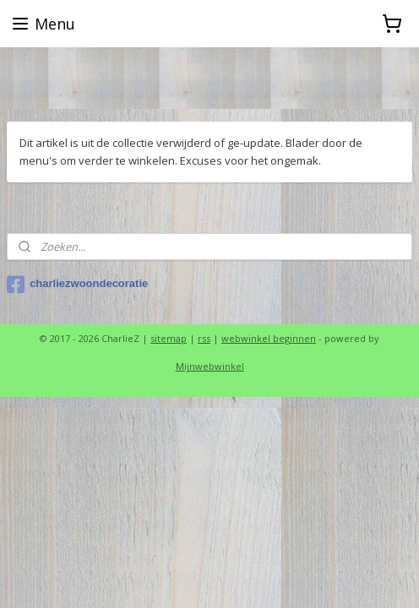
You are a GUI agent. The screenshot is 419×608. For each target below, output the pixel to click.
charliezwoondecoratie (77, 284)
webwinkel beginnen (268, 338)
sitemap (168, 338)
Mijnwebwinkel (210, 366)
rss (204, 338)
